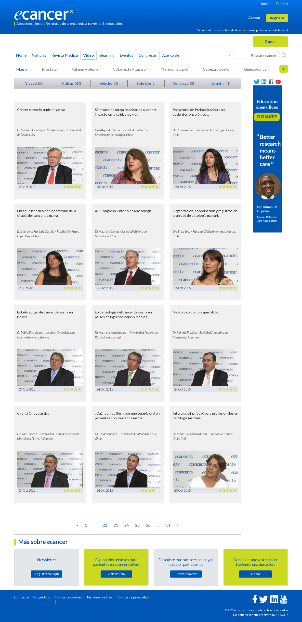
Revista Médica (65, 55)
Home (21, 55)
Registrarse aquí (46, 574)
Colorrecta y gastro (129, 69)
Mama (21, 69)
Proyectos (41, 597)
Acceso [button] (254, 17)
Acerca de (170, 55)
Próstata (49, 69)
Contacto (21, 597)
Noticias (39, 55)
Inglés (265, 3)
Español (282, 3)
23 (116, 525)
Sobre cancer (186, 574)
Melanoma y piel (174, 69)
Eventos (126, 55)
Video (88, 55)
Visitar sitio (116, 574)
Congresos (148, 55)
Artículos (106, 83)
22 (105, 525)
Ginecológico (255, 69)
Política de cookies (67, 597)
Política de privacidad (133, 597)
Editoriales (144, 83)
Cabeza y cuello (216, 69)
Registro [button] (277, 18)
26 (148, 525)
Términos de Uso (99, 597)
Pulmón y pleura (84, 69)
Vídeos (30, 83)
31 (168, 525)
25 (137, 525)
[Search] (284, 55)
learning (107, 55)
